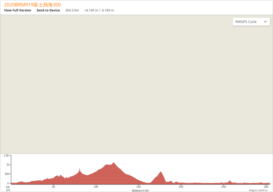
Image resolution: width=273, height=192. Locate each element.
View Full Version (17, 10)
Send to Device (48, 10)
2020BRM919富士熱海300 (32, 4)
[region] (136, 84)
